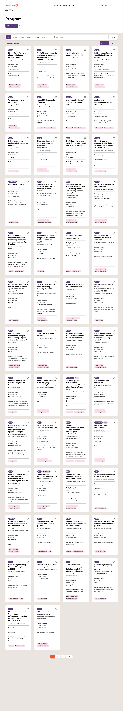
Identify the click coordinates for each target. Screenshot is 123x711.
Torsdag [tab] (36, 37)
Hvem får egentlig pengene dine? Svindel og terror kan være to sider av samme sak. (104, 144)
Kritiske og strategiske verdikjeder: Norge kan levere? (103, 55)
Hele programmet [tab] (11, 26)
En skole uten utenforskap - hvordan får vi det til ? (104, 475)
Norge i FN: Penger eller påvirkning (46, 101)
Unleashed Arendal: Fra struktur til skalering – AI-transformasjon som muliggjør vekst (18, 524)
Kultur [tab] (44, 26)
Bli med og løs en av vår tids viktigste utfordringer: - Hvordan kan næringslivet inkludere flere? (17, 616)
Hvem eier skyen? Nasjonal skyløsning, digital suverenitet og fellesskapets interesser (75, 568)
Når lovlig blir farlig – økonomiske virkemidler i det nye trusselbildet (75, 335)
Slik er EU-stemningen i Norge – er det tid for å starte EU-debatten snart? (46, 238)
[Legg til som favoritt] (28, 50)
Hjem (6, 10)
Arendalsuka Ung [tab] (35, 26)
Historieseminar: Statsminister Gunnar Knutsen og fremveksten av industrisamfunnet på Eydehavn (18, 239)
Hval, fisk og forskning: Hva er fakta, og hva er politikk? (17, 567)
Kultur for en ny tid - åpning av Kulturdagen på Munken (18, 143)
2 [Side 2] (57, 656)
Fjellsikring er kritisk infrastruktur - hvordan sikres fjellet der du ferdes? (46, 187)
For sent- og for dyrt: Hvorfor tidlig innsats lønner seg (16, 383)
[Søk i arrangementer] (81, 37)
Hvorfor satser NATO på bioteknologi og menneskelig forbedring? (46, 383)
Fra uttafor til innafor (74, 235)
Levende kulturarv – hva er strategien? (46, 566)
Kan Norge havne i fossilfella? (101, 382)
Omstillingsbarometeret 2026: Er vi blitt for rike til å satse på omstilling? (76, 143)
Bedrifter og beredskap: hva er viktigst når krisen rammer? (104, 567)
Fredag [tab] (43, 37)
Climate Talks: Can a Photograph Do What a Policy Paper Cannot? (75, 476)
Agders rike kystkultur (17, 184)
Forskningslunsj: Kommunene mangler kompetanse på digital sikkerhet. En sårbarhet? (17, 336)
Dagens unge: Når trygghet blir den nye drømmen (102, 237)
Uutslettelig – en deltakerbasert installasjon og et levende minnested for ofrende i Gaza (76, 385)
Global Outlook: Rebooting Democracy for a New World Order (47, 476)
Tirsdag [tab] (22, 37)
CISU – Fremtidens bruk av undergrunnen (46, 613)
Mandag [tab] (15, 37)
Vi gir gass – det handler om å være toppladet (75, 285)
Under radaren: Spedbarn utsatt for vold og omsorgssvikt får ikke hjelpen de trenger (18, 428)
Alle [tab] (9, 37)
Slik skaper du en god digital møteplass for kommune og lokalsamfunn (45, 144)
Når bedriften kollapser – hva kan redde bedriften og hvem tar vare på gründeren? (18, 287)
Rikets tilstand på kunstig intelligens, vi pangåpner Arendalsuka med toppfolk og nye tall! (47, 56)
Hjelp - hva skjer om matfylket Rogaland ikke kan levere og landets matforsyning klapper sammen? (75, 188)
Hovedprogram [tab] (23, 26)
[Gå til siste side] (69, 656)
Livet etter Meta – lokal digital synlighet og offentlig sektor (17, 55)
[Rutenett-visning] (104, 43)
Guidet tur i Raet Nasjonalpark (100, 426)
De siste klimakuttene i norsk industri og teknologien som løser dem (46, 287)
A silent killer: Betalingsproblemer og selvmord (103, 102)
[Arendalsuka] (11, 5)
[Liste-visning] (114, 43)
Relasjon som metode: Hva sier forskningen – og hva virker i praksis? (76, 523)
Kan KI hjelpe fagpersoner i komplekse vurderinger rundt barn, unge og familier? (104, 336)
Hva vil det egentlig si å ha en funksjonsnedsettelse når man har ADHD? (104, 287)
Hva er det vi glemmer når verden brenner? (104, 185)
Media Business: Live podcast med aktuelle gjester (45, 523)
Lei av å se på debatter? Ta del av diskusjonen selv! (75, 102)
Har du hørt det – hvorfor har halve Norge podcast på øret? (104, 523)
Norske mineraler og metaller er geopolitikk (74, 54)
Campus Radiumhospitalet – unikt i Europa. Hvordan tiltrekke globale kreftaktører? (75, 429)
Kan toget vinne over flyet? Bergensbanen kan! (47, 426)
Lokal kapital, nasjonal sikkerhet (45, 334)
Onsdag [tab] (29, 37)
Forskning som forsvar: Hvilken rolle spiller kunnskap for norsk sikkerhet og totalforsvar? (18, 477)
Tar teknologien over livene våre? (16, 101)
